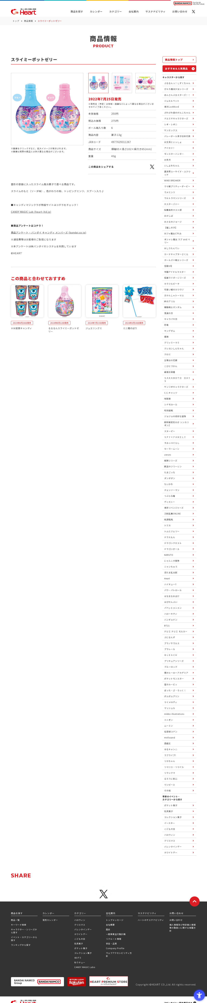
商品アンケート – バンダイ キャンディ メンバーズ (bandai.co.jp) (48, 232)
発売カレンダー (50, 919)
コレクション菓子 (83, 952)
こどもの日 (79, 938)
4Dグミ (78, 957)
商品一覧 (15, 919)
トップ (16, 20)
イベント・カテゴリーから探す (24, 939)
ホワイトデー (80, 934)
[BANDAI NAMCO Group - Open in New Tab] (37, 981)
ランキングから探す (21, 944)
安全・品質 (111, 943)
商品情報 (28, 20)
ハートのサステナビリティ (151, 919)
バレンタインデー (83, 929)
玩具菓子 (78, 943)
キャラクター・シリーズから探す (24, 931)
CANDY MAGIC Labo (84, 967)
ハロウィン (79, 919)
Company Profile (115, 948)
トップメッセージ (114, 919)
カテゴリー (115, 11)
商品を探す (77, 11)
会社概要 (110, 924)
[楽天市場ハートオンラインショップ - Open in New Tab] (76, 981)
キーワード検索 (18, 924)
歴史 (108, 929)
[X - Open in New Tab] (193, 11)
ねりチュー (79, 962)
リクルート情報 (113, 938)
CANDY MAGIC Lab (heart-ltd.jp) (31, 211)
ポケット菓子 (80, 948)
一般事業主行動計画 (116, 934)
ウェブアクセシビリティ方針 (119, 954)
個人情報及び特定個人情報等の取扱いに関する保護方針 (182, 927)
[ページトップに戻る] (194, 901)
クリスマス (79, 924)
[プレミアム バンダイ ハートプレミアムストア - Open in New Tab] (108, 981)
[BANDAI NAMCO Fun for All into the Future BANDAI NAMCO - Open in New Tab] (189, 4)
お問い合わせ (176, 919)
